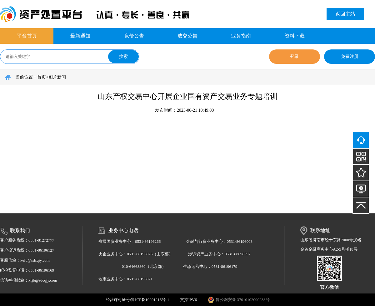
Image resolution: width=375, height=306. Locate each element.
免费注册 (349, 56)
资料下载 (295, 35)
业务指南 (241, 35)
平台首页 (27, 35)
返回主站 (345, 14)
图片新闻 (57, 77)
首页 (41, 77)
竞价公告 (134, 35)
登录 (294, 56)
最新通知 (80, 35)
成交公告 (188, 35)
